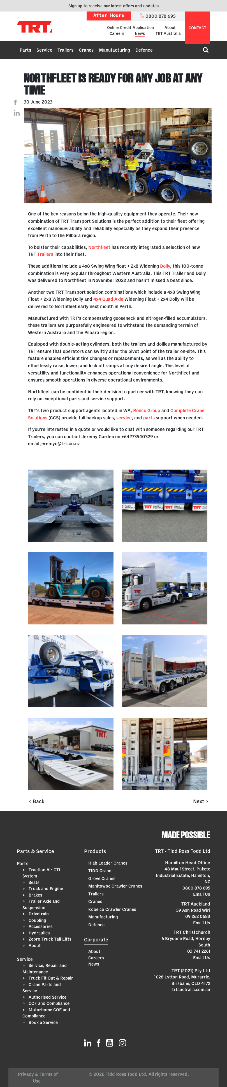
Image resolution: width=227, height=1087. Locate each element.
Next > (200, 801)
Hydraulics (38, 932)
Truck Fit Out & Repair (50, 978)
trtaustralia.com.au (191, 989)
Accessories (40, 926)
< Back (37, 801)
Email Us (201, 894)
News (140, 33)
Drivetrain (38, 913)
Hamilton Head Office (187, 862)
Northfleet (99, 247)
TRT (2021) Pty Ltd (191, 970)
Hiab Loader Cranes (108, 863)
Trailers (65, 49)
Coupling (36, 920)
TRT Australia (168, 33)
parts (149, 417)
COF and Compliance (48, 1003)
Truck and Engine (45, 888)
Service (44, 49)
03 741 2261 (198, 951)
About (170, 27)
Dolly (165, 265)
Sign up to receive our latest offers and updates (113, 5)
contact (197, 28)
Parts (25, 49)
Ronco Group (146, 410)
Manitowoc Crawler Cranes (115, 886)
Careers (117, 33)
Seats (33, 882)
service (124, 417)
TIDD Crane (99, 870)
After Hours (108, 16)
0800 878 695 (196, 888)
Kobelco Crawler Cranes (112, 909)
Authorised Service (46, 997)
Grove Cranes (101, 878)
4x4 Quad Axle (108, 299)
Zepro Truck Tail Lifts (49, 939)
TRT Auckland (195, 903)
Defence (144, 49)
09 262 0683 (197, 916)
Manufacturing (114, 49)
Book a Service (42, 1022)
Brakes (34, 895)
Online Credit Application (130, 27)
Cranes (86, 49)
